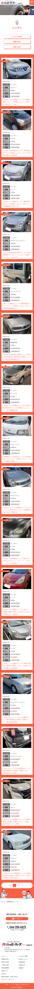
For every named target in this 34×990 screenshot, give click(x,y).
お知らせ (3, 974)
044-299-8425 (18, 928)
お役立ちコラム (23, 960)
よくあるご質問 (23, 957)
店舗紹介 (21, 968)
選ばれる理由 (5, 963)
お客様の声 (22, 966)
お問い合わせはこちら (18, 919)
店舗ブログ (4, 971)
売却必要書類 (5, 968)
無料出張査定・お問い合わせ (9, 977)
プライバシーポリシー (7, 980)
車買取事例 (22, 963)
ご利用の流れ (5, 966)
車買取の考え (5, 960)
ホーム (3, 957)
